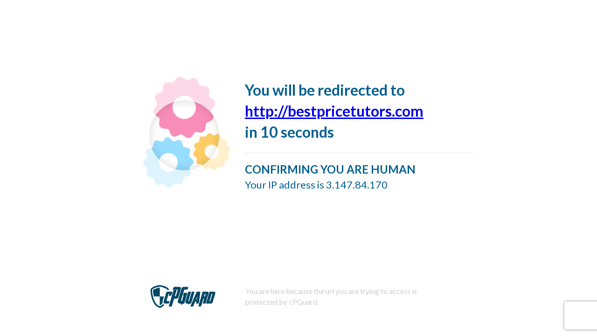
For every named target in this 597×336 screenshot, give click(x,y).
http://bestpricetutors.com (334, 111)
